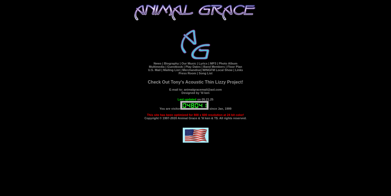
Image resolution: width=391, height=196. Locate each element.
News (158, 63)
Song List (206, 73)
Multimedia (157, 66)
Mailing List (171, 70)
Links (238, 70)
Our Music (188, 63)
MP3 (213, 63)
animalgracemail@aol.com (203, 89)
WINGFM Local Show (217, 70)
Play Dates (193, 66)
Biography (171, 63)
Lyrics (203, 63)
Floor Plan (234, 66)
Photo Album (228, 63)
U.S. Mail (154, 70)
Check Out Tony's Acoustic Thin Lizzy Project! (195, 82)
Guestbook (175, 66)
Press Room (187, 73)
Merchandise (191, 70)
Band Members (214, 66)
